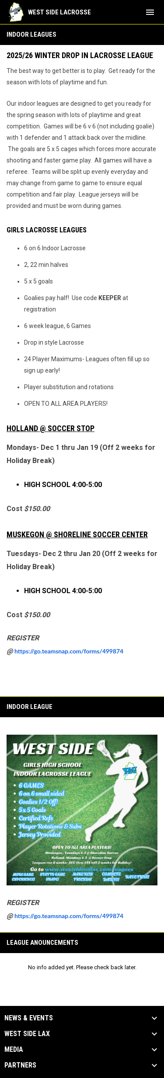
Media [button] (13, 1049)
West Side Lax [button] (27, 1033)
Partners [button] (20, 1065)
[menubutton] (150, 12)
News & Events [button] (28, 1018)
